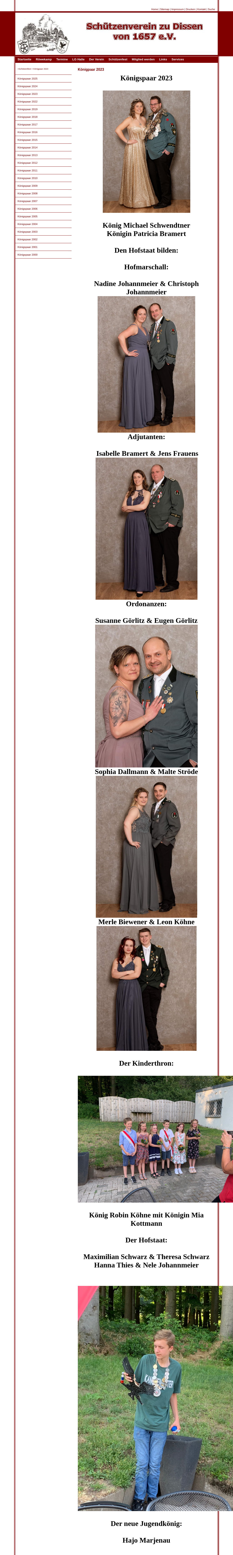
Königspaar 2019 (28, 109)
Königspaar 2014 (28, 147)
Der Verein (96, 59)
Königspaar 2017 (28, 124)
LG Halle (78, 59)
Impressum (177, 9)
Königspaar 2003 (28, 231)
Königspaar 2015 (28, 139)
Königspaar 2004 (28, 223)
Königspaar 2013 (28, 155)
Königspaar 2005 (28, 216)
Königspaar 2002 (28, 239)
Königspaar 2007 (28, 201)
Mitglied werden (143, 59)
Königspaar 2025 (28, 78)
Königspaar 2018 (28, 116)
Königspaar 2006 (28, 208)
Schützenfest (117, 59)
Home (154, 9)
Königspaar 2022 (28, 101)
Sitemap (164, 9)
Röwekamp (44, 59)
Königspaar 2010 (28, 178)
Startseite (24, 59)
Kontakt (201, 9)
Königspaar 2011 (28, 170)
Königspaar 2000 (28, 254)
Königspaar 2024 (28, 86)
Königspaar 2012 (28, 162)
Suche (211, 9)
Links (163, 59)
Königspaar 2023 (28, 93)
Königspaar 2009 (28, 185)
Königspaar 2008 (28, 193)
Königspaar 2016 (28, 132)
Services (178, 59)
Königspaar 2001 (28, 246)
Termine (62, 59)
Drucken (190, 9)
